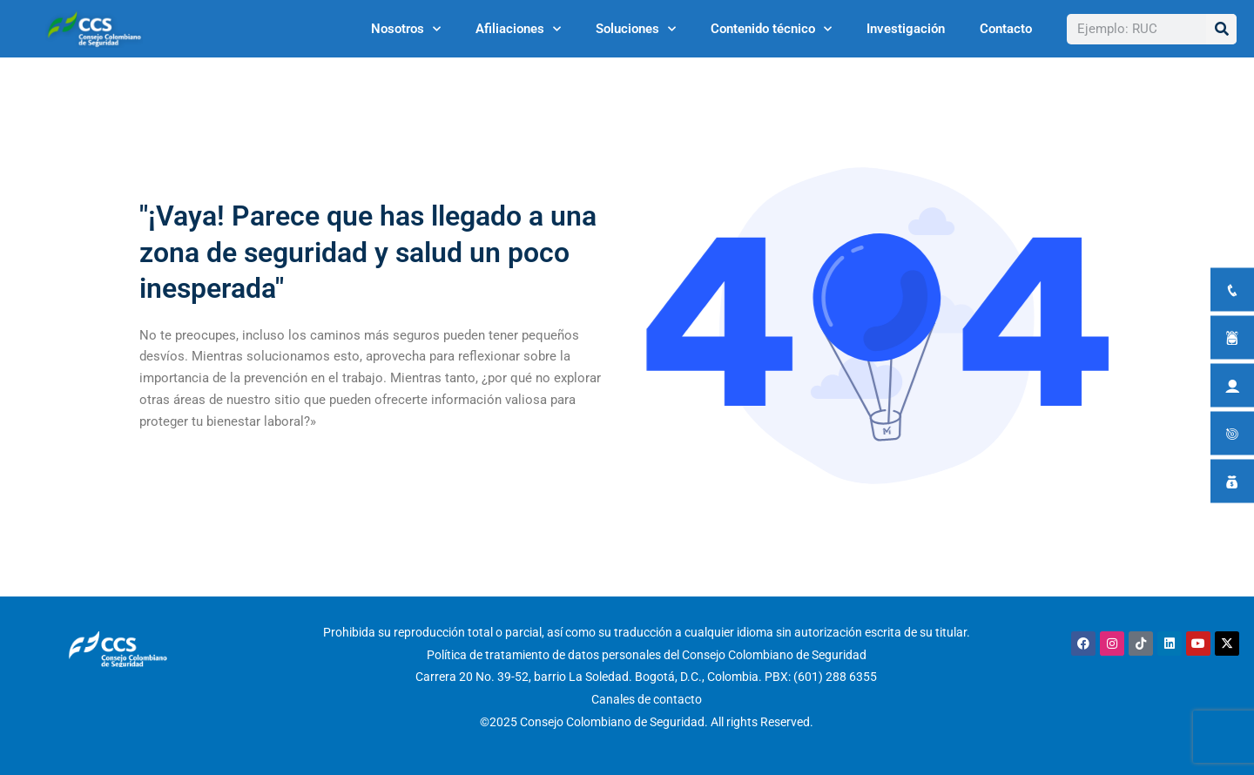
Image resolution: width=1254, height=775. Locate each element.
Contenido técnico (771, 29)
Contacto (1006, 29)
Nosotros (406, 29)
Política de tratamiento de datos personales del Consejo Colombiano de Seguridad (646, 655)
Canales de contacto (646, 699)
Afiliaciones (518, 29)
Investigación (905, 29)
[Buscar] (1221, 29)
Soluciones (636, 29)
